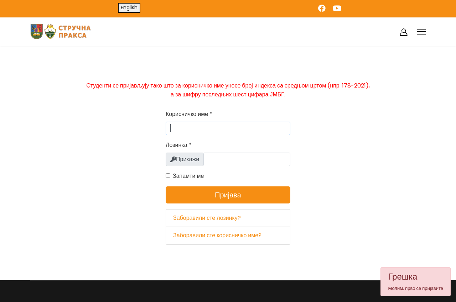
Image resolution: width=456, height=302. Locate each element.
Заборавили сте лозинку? (207, 218)
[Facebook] (322, 8)
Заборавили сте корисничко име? (217, 235)
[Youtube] (337, 8)
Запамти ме (188, 176)
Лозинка (179, 145)
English (129, 7)
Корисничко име (189, 114)
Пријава (228, 195)
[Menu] (421, 31)
